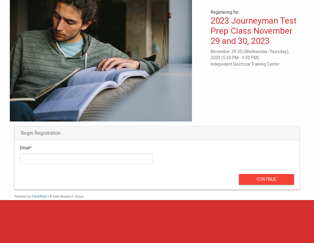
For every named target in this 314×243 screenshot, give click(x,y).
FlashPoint (39, 197)
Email (25, 147)
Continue (266, 179)
